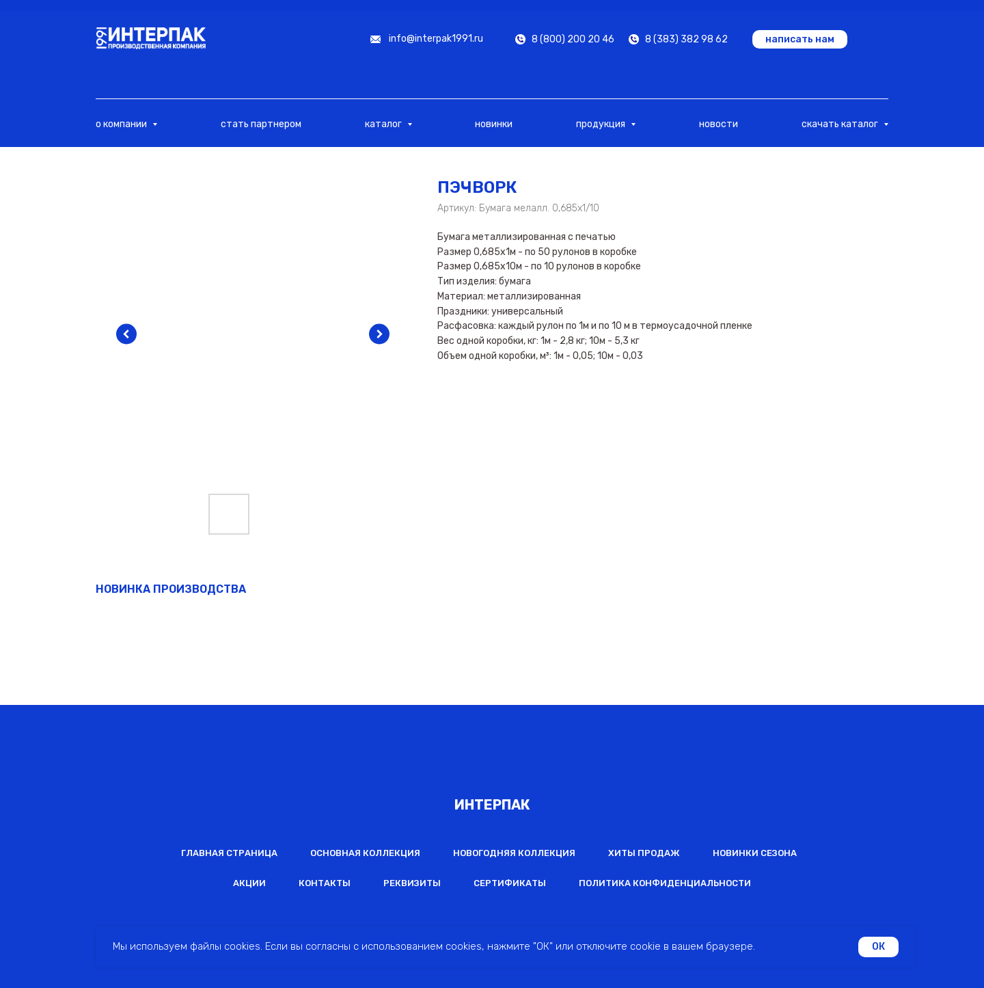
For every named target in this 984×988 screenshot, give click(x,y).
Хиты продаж (644, 853)
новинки (493, 124)
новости (718, 124)
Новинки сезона (755, 853)
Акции (249, 883)
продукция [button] (601, 124)
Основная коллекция (365, 853)
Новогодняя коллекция (514, 853)
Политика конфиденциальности (665, 883)
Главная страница (229, 853)
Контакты (325, 883)
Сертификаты (510, 883)
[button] (799, 39)
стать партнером (261, 124)
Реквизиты (412, 883)
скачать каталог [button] (841, 124)
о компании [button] (122, 124)
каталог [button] (384, 124)
